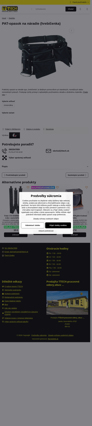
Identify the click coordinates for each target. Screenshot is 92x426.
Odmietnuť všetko (32, 225)
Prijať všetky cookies (58, 225)
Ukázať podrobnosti (46, 231)
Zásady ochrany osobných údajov (46, 219)
